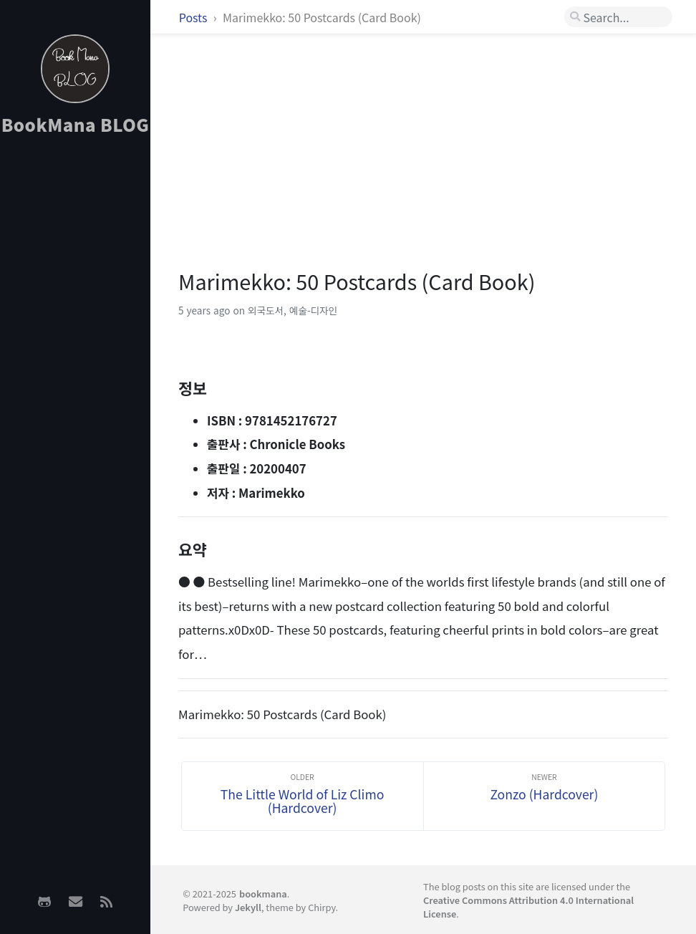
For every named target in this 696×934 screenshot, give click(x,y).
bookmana (263, 893)
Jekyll (248, 907)
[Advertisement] (75, 373)
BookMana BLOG (75, 124)
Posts (194, 17)
